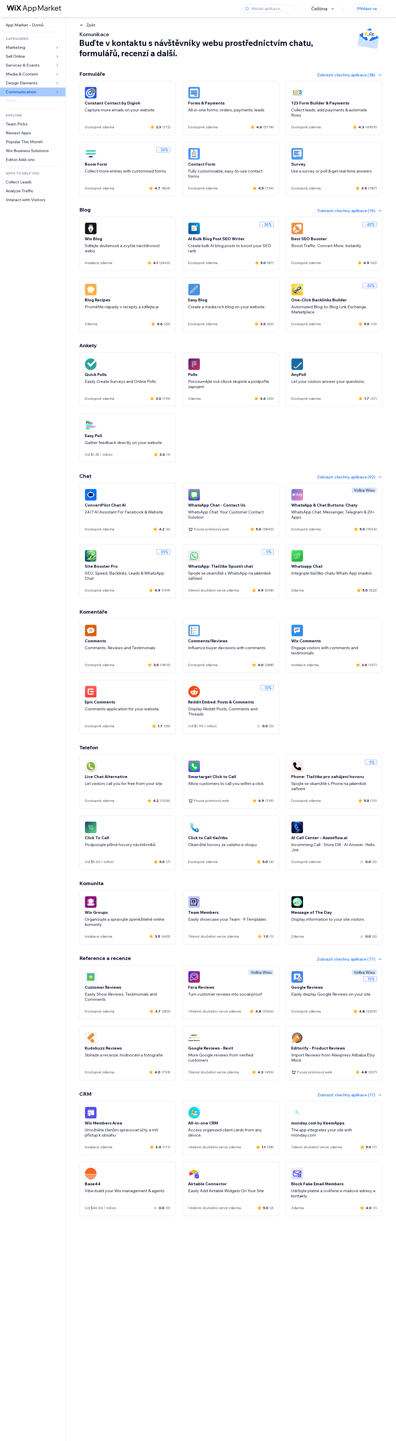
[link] (32, 25)
